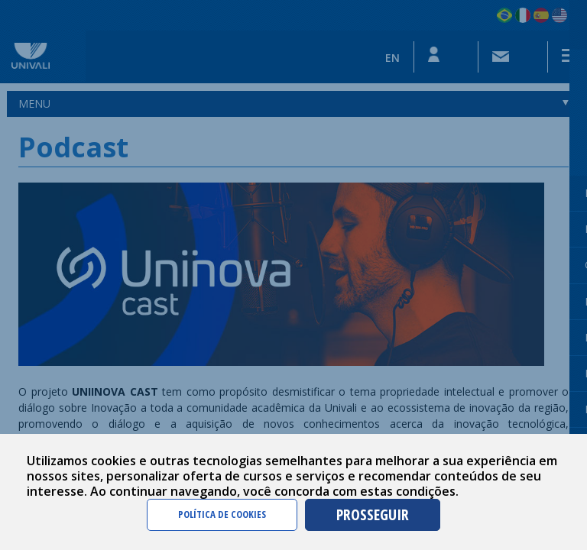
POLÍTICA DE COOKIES (222, 514)
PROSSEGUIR (372, 514)
